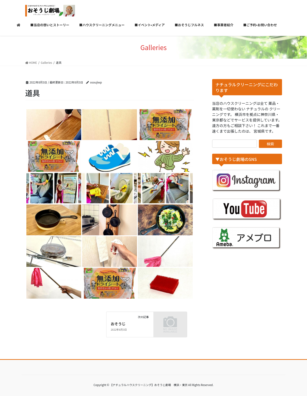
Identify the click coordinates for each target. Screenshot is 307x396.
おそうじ (118, 323)
